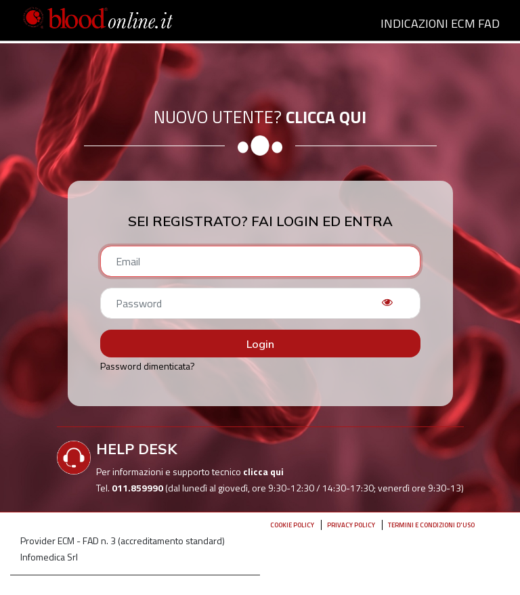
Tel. (130, 488)
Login (260, 344)
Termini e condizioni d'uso (431, 525)
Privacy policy (351, 525)
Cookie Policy (292, 525)
